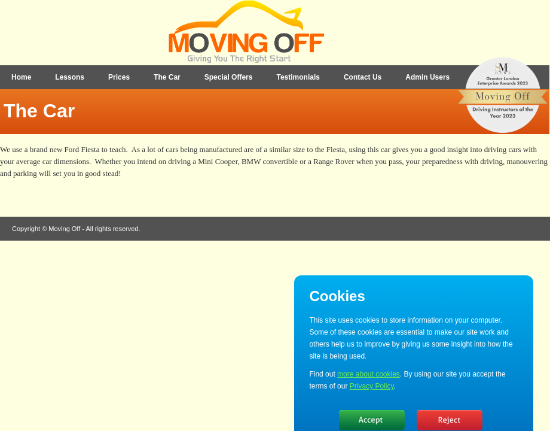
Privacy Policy (372, 386)
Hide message (372, 420)
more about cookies (368, 374)
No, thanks (449, 420)
